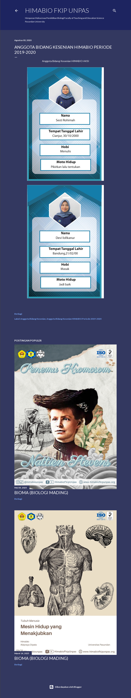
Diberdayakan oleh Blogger (65, 687)
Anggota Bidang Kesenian (33, 318)
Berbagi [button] (18, 314)
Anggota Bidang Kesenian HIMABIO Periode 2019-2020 (74, 318)
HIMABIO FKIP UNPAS (57, 10)
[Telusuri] (114, 9)
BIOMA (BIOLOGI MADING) (41, 492)
